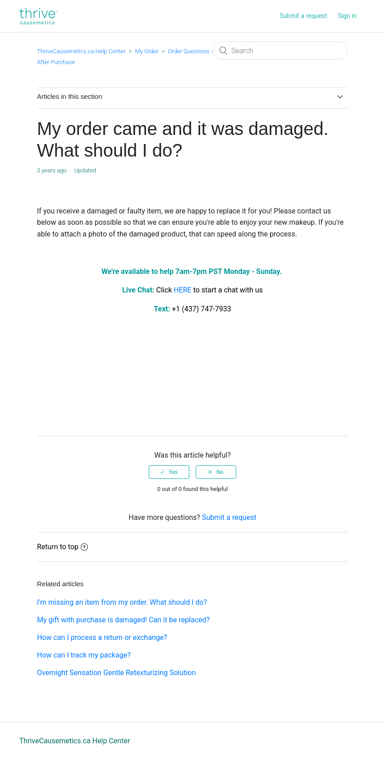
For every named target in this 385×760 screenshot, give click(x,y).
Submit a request (303, 15)
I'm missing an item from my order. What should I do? (122, 602)
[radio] (169, 472)
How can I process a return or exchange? (102, 637)
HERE (182, 290)
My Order (146, 51)
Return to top (62, 546)
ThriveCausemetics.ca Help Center (81, 51)
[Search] (280, 51)
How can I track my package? (84, 655)
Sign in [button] (347, 15)
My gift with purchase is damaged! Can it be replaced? (123, 620)
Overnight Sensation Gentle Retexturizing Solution (116, 672)
